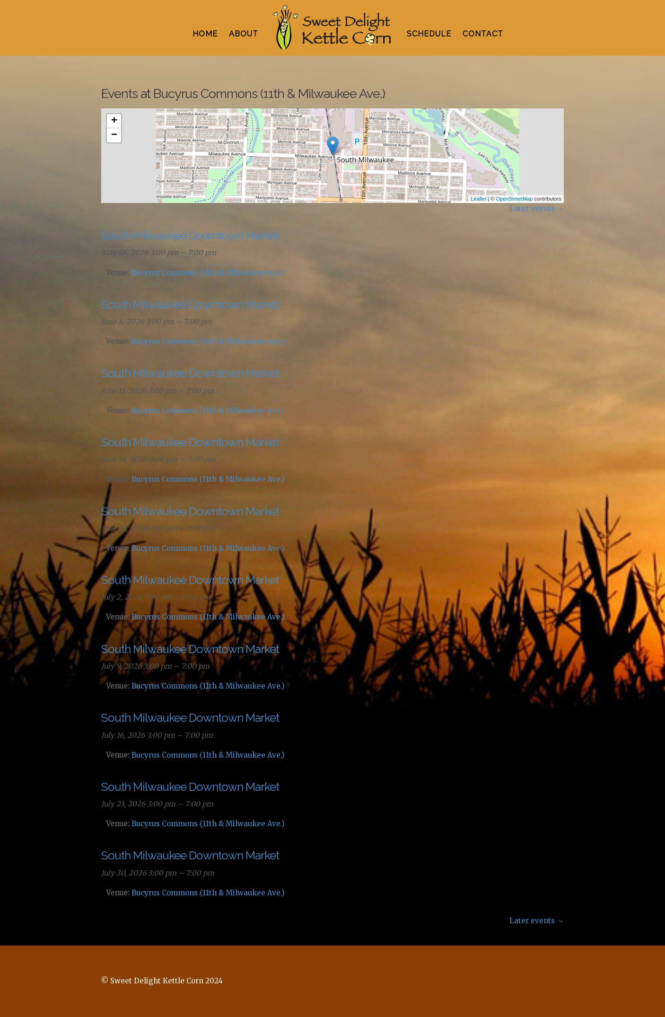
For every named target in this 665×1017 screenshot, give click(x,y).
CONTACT (483, 33)
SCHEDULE (429, 33)
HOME (205, 33)
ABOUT (243, 33)
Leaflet (478, 199)
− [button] (114, 135)
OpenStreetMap (514, 199)
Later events (536, 208)
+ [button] (114, 121)
